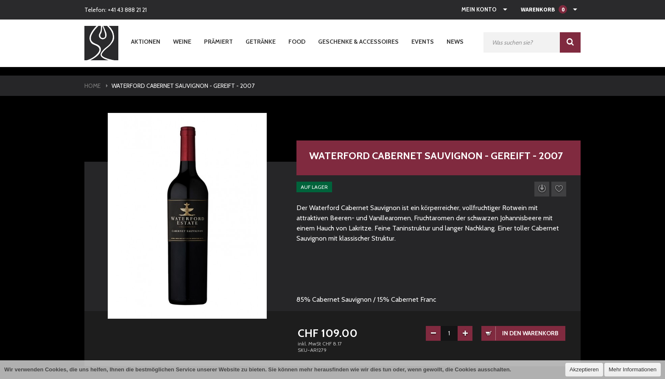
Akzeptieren (584, 369)
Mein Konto (479, 9)
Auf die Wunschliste (558, 189)
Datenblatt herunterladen (541, 189)
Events (422, 41)
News (455, 41)
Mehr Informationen (633, 369)
